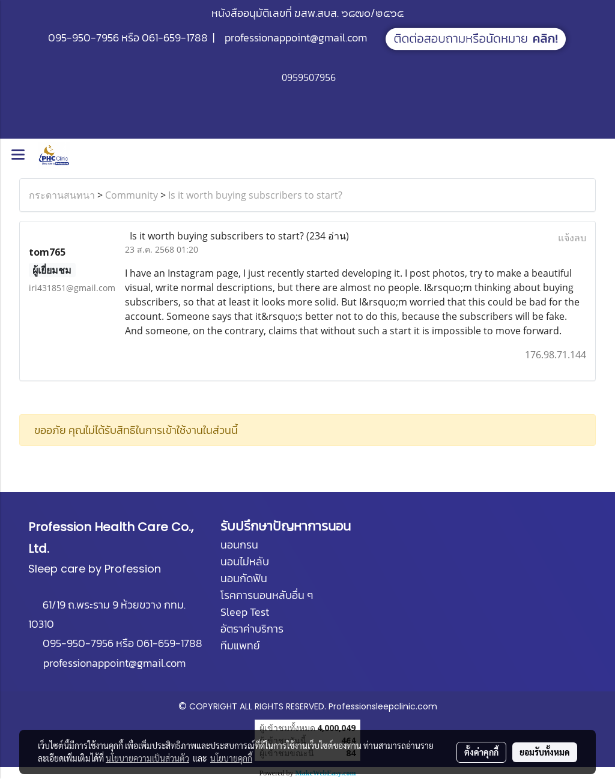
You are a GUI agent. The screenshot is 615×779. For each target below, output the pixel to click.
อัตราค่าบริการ (251, 629)
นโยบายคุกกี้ (231, 758)
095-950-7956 (83, 37)
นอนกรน (239, 545)
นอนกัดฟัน (243, 578)
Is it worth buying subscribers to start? (255, 195)
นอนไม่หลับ (244, 561)
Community (131, 195)
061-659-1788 (175, 37)
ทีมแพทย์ (240, 645)
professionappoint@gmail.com (296, 37)
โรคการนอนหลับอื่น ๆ (266, 595)
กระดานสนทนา (62, 195)
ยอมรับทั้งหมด (545, 752)
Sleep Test (244, 612)
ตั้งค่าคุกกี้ (481, 752)
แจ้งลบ (572, 237)
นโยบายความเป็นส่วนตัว (147, 758)
